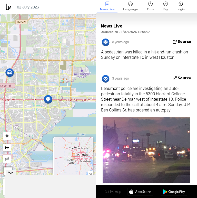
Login (181, 6)
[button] (10, 73)
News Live (107, 6)
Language (130, 6)
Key (165, 6)
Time (150, 6)
